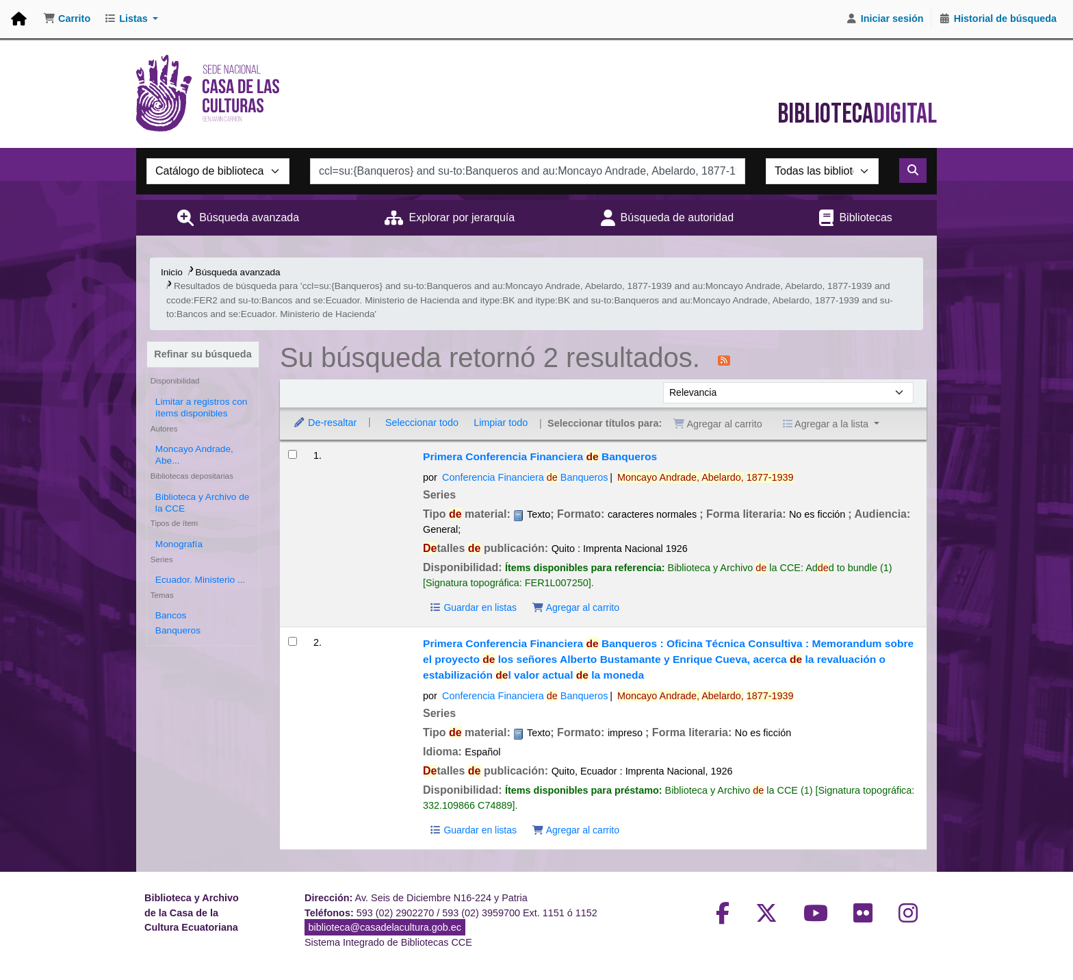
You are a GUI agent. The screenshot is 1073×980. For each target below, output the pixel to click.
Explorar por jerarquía (462, 217)
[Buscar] (913, 170)
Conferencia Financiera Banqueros (525, 477)
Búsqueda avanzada (249, 217)
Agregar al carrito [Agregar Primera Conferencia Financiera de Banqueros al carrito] (575, 607)
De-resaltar (325, 422)
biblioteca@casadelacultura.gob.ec (385, 927)
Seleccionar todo (421, 422)
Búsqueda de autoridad (677, 217)
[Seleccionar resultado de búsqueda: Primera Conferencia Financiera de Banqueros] (292, 454)
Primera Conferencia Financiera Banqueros (540, 456)
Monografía (179, 544)
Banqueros (178, 630)
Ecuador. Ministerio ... (200, 580)
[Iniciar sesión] (884, 19)
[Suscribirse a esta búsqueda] (724, 360)
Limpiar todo (501, 422)
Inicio (172, 272)
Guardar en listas (473, 607)
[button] (67, 19)
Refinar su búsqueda (202, 354)
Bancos (171, 615)
